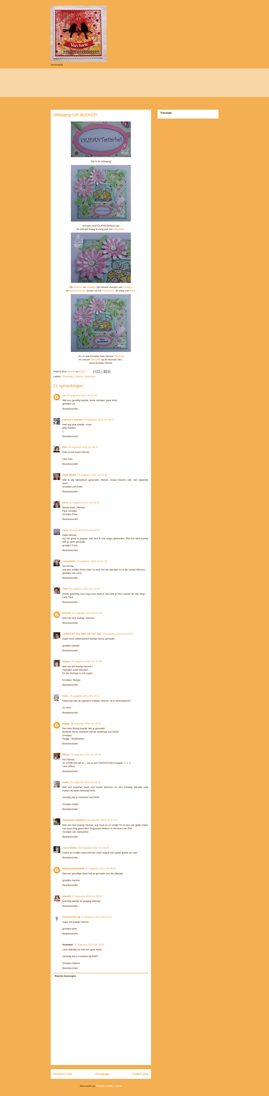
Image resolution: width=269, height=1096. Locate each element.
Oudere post (140, 1074)
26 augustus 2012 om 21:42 (102, 820)
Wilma (66, 754)
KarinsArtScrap (71, 916)
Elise (65, 502)
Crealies (127, 287)
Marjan (66, 661)
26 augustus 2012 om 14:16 (117, 633)
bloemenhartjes (78, 290)
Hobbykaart (108, 290)
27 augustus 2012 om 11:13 (96, 916)
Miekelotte (119, 229)
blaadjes (91, 287)
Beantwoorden (70, 408)
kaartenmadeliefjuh (73, 868)
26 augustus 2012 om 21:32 (85, 782)
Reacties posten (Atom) (109, 1086)
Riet (64, 447)
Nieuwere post (62, 1074)
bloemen (78, 287)
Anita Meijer (69, 474)
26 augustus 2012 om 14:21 (84, 696)
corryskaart (69, 561)
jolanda (66, 896)
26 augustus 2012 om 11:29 (92, 561)
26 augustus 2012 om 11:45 (84, 588)
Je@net (66, 613)
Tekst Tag (119, 356)
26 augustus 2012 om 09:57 (83, 447)
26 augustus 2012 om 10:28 (92, 474)
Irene (65, 696)
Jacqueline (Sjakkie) (74, 820)
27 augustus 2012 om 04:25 (101, 868)
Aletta (65, 782)
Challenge (67, 376)
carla (65, 530)
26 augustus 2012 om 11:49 (87, 613)
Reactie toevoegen (65, 976)
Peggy (66, 723)
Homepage (102, 1074)
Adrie (132, 290)
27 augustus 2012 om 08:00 (87, 896)
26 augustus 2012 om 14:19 (86, 661)
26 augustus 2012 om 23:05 (94, 847)
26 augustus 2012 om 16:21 (86, 723)
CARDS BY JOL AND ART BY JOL (81, 633)
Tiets (65, 588)
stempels (95, 359)
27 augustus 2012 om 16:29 (89, 944)
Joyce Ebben (69, 847)
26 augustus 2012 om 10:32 (84, 502)
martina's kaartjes (72, 419)
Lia (64, 395)
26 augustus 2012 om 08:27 (99, 419)
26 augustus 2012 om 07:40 (82, 395)
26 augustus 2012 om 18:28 (86, 754)
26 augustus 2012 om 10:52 (84, 530)
